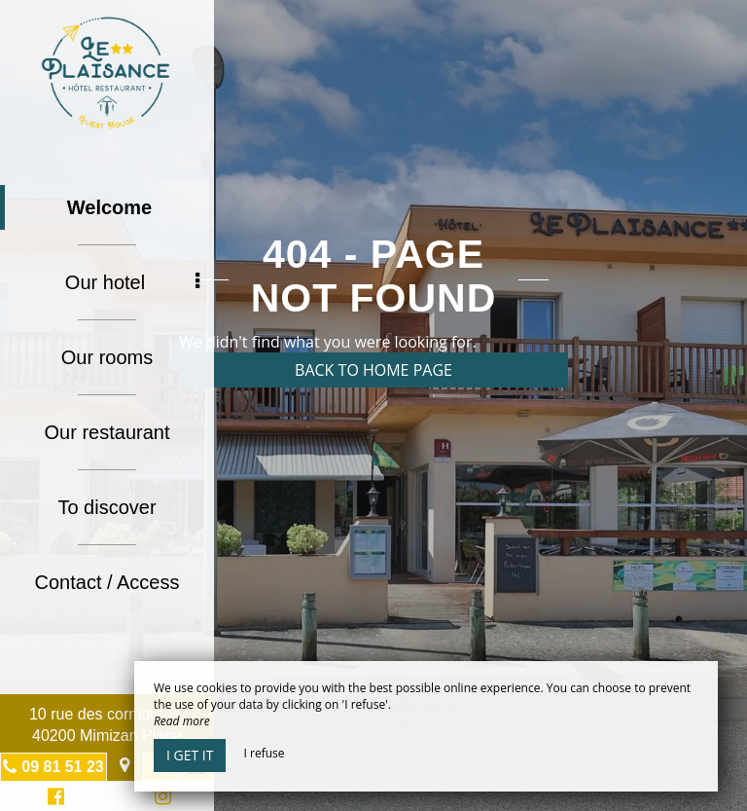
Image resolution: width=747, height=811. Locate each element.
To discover (106, 507)
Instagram (159, 799)
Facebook (53, 799)
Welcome (109, 207)
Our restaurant (107, 432)
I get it (189, 755)
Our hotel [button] (132, 282)
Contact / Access (107, 582)
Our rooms (107, 357)
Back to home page (373, 370)
